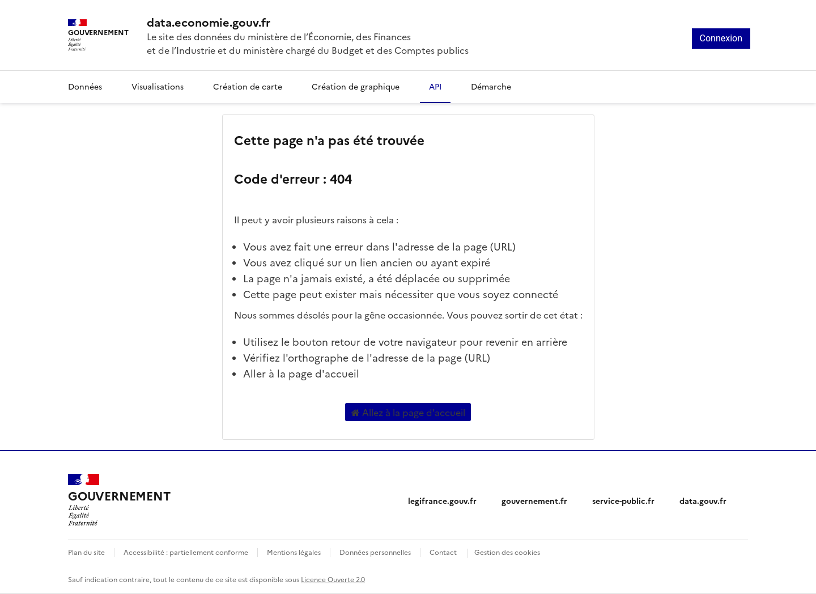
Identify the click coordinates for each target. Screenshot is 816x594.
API (435, 86)
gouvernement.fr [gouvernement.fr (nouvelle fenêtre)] (534, 500)
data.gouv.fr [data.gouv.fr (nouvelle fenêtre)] (702, 500)
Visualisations (157, 86)
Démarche (491, 86)
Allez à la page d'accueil (408, 412)
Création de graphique (356, 86)
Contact (443, 552)
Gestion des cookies (507, 552)
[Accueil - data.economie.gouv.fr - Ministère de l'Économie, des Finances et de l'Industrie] (119, 500)
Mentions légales (294, 552)
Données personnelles (375, 552)
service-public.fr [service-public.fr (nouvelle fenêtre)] (623, 500)
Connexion (721, 38)
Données (85, 86)
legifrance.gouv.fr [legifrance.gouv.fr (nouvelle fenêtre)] (442, 500)
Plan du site (86, 552)
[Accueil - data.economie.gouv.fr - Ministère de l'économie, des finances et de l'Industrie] (308, 21)
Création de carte (247, 86)
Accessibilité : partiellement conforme (186, 552)
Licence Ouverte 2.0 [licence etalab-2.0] (333, 579)
